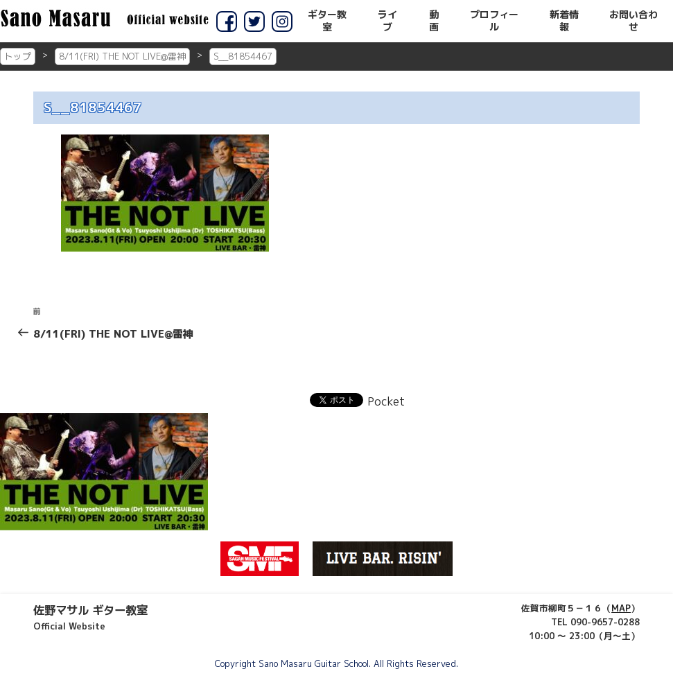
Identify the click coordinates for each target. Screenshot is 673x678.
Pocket (386, 401)
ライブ (387, 20)
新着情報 (564, 20)
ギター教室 (327, 20)
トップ (17, 56)
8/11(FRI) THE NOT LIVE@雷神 (122, 56)
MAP (621, 608)
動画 (434, 20)
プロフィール (494, 20)
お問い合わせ (633, 20)
